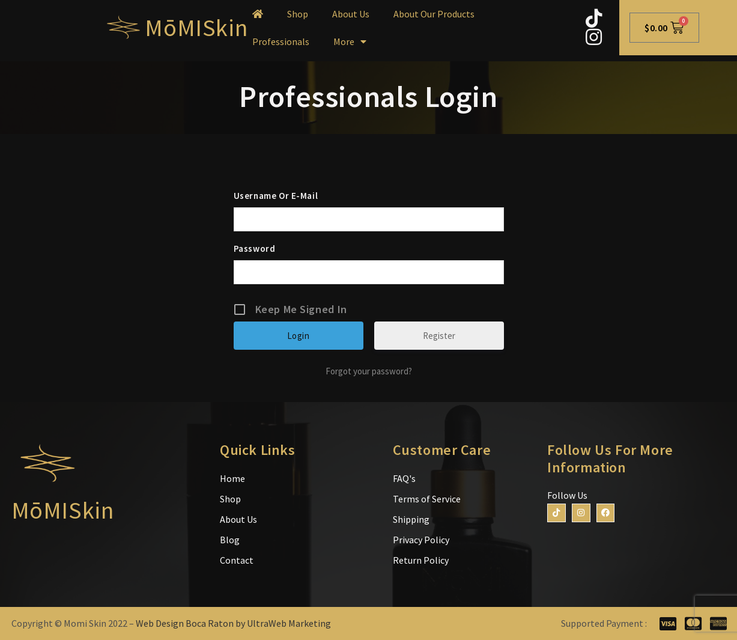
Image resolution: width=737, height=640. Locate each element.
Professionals (280, 41)
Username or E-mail (276, 195)
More (349, 41)
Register (439, 335)
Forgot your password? (369, 371)
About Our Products (434, 14)
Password (255, 248)
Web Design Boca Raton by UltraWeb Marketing (233, 623)
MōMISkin (196, 28)
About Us (350, 14)
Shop (297, 14)
